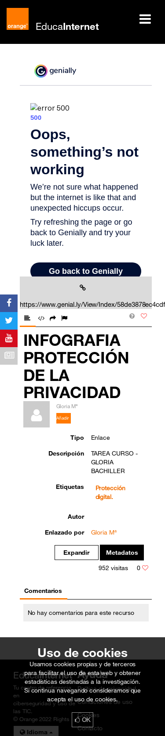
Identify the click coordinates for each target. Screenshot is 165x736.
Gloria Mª (104, 532)
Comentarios (43, 591)
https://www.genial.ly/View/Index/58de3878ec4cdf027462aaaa (84, 296)
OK (83, 720)
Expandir (76, 552)
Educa (67, 26)
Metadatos (122, 552)
